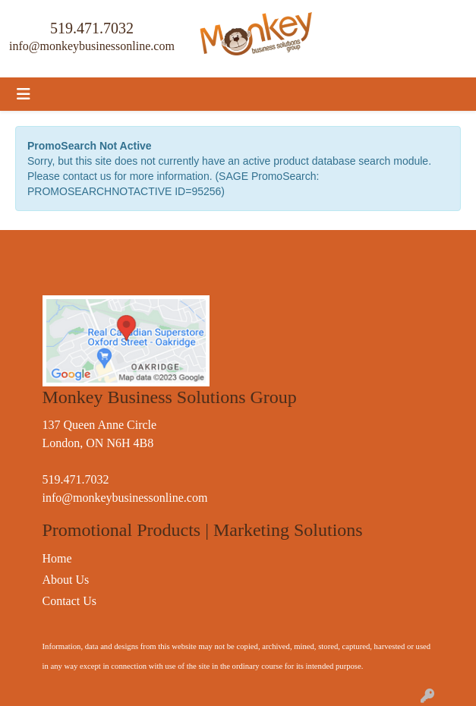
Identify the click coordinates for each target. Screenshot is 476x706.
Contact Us (70, 600)
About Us (66, 579)
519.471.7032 (92, 28)
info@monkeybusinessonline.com (92, 45)
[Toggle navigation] (23, 94)
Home (57, 558)
